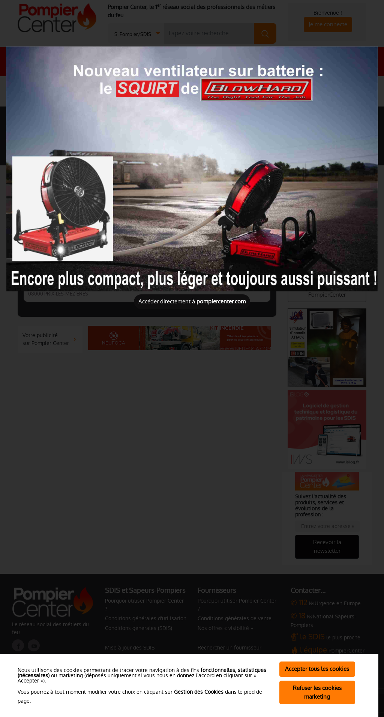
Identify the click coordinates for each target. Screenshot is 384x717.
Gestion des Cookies (199, 691)
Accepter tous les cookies (317, 669)
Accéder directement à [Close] (192, 301)
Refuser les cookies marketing (317, 692)
